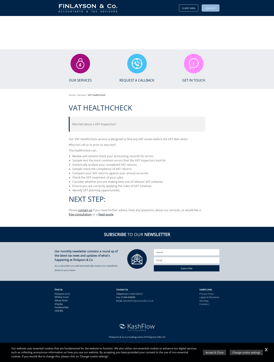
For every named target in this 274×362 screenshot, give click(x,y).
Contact (210, 8)
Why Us (70, 21)
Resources (102, 21)
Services (85, 21)
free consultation (80, 214)
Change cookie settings (246, 352)
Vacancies (158, 21)
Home (58, 21)
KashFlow (131, 21)
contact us (85, 210)
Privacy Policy (206, 293)
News (116, 21)
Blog (145, 21)
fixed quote (105, 214)
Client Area (188, 8)
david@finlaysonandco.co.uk (138, 300)
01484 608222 (135, 293)
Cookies (203, 304)
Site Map (204, 300)
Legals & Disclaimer (209, 297)
